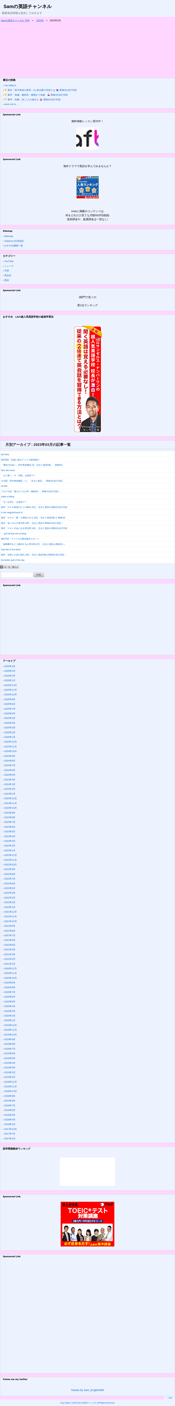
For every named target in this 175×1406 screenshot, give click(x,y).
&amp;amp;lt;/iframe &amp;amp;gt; (87, 1172)
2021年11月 (10, 916)
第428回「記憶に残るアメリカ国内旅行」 (21, 460)
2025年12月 (10, 685)
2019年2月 (10, 1072)
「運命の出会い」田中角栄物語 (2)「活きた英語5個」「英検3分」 (33, 465)
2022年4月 (10, 892)
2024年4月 (10, 779)
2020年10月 (10, 978)
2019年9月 (10, 1039)
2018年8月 (10, 1100)
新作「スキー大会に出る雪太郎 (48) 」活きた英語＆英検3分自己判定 (34, 528)
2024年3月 (10, 784)
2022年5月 (10, 888)
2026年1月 (10, 680)
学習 (6, 270)
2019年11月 (10, 1029)
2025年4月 (10, 723)
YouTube (9, 261)
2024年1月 (10, 793)
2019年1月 (10, 1077)
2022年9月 (10, 869)
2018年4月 (10, 1119)
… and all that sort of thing (13, 533)
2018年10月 (10, 1091)
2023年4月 (10, 836)
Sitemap (8, 236)
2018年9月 (10, 1096)
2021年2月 (10, 959)
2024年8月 (10, 760)
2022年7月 (10, 878)
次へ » (15, 567)
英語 (6, 280)
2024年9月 (10, 756)
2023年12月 (10, 798)
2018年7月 (10, 1105)
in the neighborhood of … (13, 512)
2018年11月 (10, 1086)
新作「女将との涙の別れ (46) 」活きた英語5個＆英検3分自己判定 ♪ (33, 554)
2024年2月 (10, 789)
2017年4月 (10, 1138)
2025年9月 (10, 699)
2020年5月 (10, 1001)
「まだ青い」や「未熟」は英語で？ (18, 475)
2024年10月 (10, 751)
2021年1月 (10, 963)
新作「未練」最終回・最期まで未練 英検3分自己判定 (36, 95)
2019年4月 (10, 1063)
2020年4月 (10, 1006)
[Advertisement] (87, 49)
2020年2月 (10, 1015)
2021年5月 (10, 945)
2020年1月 (10, 1020)
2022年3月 (10, 897)
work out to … (11, 104)
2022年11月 (10, 860)
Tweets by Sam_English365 (87, 1390)
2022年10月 (10, 864)
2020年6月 (10, 996)
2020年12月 (10, 968)
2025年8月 (10, 704)
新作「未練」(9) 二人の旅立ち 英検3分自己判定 (32, 99)
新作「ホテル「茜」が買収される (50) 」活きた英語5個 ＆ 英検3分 (33, 517)
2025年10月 (10, 694)
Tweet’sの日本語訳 (14, 241)
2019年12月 (10, 1025)
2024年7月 (10, 765)
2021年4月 (10, 949)
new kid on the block (11, 549)
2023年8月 (10, 817)
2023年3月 (10, 841)
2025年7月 (10, 708)
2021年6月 (10, 940)
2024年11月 (10, 746)
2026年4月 (10, 666)
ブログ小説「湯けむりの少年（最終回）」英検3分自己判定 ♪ (30, 491)
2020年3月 (10, 1011)
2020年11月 (10, 973)
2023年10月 (10, 808)
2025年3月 (10, 727)
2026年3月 (10, 671)
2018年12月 (10, 1082)
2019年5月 (10, 1058)
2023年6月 (10, 827)
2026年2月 (10, 675)
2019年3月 (10, 1067)
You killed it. (10, 85)
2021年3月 (10, 954)
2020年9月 (10, 982)
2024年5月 (10, 774)
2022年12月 (10, 855)
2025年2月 (10, 732)
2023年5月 (10, 831)
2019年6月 (10, 1053)
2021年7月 (10, 935)
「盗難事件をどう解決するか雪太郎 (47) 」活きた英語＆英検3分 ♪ (33, 544)
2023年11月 (10, 803)
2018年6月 (10, 1110)
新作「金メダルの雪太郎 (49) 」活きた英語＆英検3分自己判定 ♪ (32, 523)
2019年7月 (10, 1048)
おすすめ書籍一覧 (13, 245)
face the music (8, 470)
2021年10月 (10, 921)
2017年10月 (10, 1129)
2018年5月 (10, 1115)
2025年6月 (10, 713)
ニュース (9, 266)
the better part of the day (13, 560)
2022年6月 (10, 883)
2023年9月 (10, 812)
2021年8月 (10, 930)
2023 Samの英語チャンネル (84, 1403)
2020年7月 (10, 992)
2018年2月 (10, 1124)
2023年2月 (10, 845)
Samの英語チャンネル (28, 6)
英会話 (7, 275)
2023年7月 (10, 822)
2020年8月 (10, 987)
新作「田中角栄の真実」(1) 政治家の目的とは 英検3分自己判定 (40, 90)
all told (4, 486)
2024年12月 (10, 741)
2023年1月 (10, 850)
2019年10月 (10, 1034)
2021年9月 (10, 926)
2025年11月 (10, 690)
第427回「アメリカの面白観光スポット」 (21, 539)
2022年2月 (10, 902)
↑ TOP (169, 1398)
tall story (5, 454)
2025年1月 (10, 737)
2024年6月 (10, 770)
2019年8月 (10, 1044)
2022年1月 (10, 907)
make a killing (7, 496)
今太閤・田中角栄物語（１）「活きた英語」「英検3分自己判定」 (33, 481)
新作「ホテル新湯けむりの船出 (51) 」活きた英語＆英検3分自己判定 (34, 507)
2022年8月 (10, 874)
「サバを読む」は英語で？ (14, 502)
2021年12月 (10, 911)
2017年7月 (10, 1133)
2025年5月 (10, 718)
